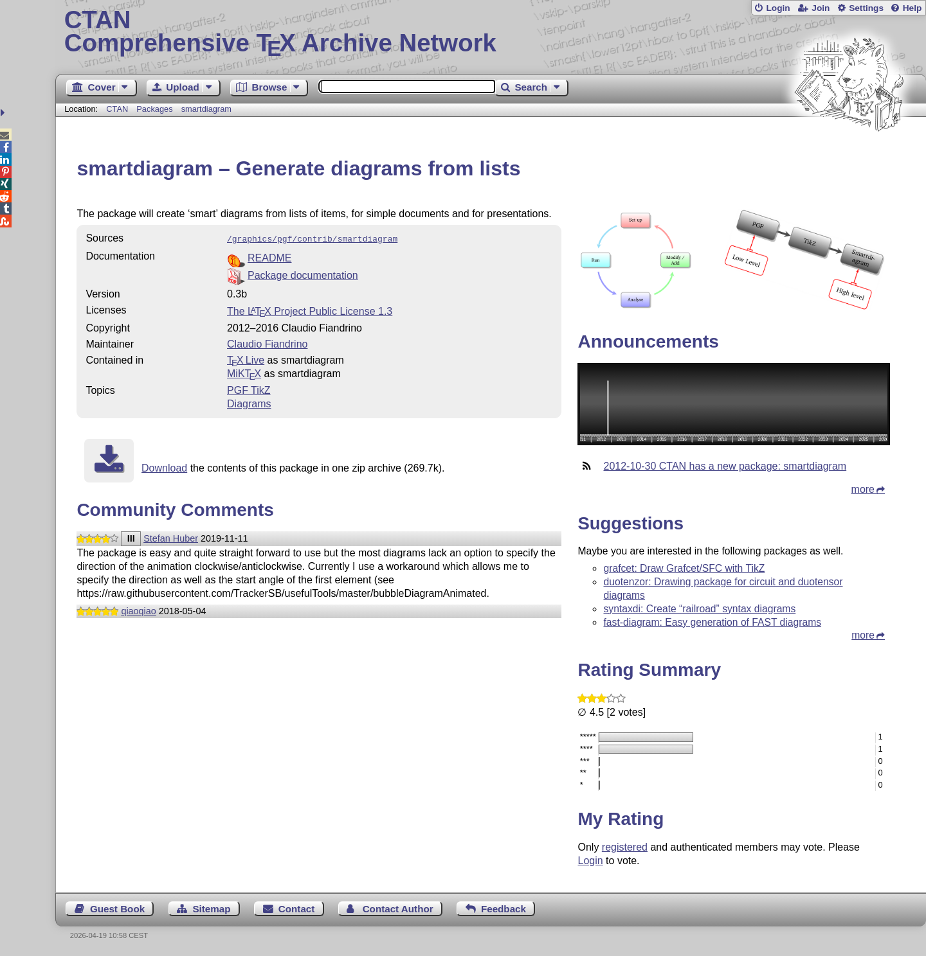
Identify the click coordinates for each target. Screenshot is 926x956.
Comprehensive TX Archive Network (491, 32)
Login (778, 8)
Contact (296, 908)
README (269, 256)
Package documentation (303, 274)
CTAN (117, 109)
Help (912, 8)
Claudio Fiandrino (267, 342)
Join (821, 8)
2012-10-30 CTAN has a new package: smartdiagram (724, 466)
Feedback (503, 908)
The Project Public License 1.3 (309, 310)
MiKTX (244, 372)
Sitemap (211, 908)
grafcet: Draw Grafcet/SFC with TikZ (684, 568)
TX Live (245, 358)
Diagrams (249, 402)
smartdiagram (206, 109)
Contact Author (398, 908)
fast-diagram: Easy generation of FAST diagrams (712, 622)
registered (625, 847)
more (863, 489)
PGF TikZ (249, 389)
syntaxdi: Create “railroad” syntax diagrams (699, 608)
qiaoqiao (138, 610)
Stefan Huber (170, 537)
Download (164, 466)
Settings (866, 8)
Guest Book (117, 908)
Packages (155, 109)
